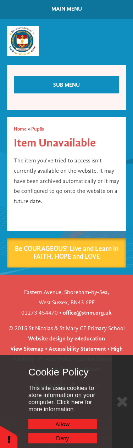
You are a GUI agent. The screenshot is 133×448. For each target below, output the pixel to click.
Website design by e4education (66, 338)
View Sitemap (27, 348)
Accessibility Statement (77, 348)
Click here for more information (60, 406)
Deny (62, 438)
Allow (62, 424)
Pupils (37, 129)
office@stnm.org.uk (87, 312)
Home (20, 129)
